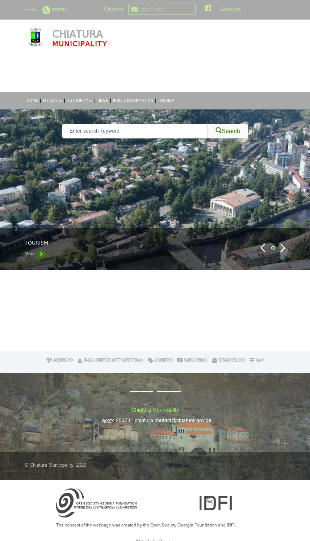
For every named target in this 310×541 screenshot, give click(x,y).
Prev (263, 248)
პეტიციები (59, 360)
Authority (79, 101)
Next (282, 248)
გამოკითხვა (192, 360)
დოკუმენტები (228, 360)
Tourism (166, 101)
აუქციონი (160, 360)
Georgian (230, 9)
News (102, 101)
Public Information (133, 101)
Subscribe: (114, 9)
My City (52, 101)
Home (32, 101)
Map (256, 360)
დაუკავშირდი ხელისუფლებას (110, 360)
